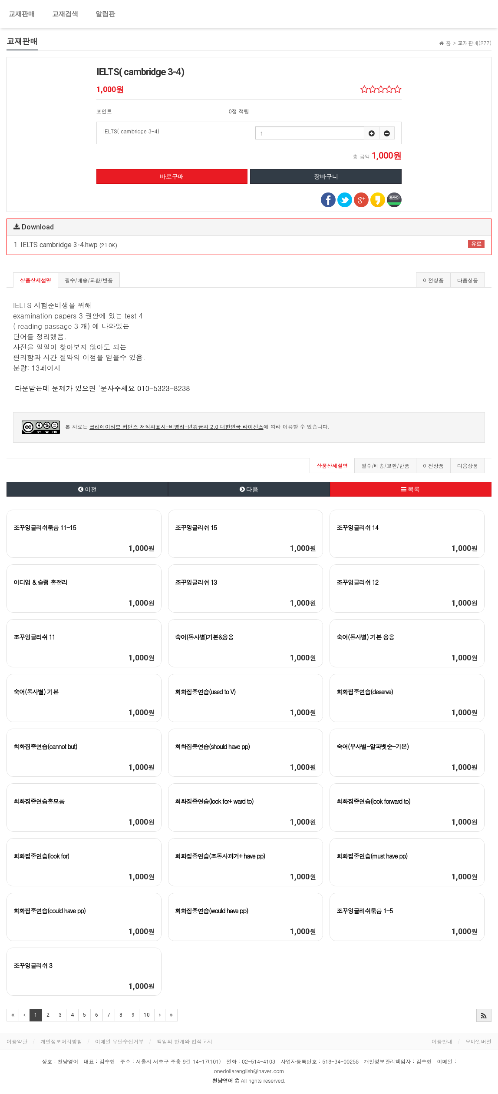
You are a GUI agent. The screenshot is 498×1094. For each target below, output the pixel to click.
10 (147, 1015)
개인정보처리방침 (61, 1041)
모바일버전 (478, 1041)
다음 (249, 489)
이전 (87, 489)
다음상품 (467, 280)
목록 (410, 489)
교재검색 (65, 14)
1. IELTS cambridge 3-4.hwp (249, 244)
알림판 (105, 14)
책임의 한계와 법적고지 (184, 1041)
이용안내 (442, 1041)
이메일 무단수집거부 (119, 1041)
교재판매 (22, 14)
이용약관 (17, 1041)
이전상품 (433, 280)
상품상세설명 (35, 280)
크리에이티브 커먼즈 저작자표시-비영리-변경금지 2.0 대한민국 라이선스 (176, 426)
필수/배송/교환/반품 (89, 280)
